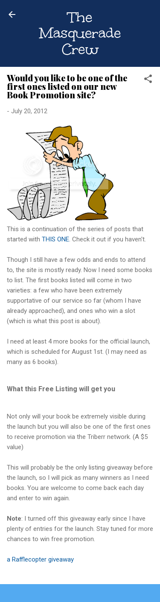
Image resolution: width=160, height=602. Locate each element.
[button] (148, 80)
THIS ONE (55, 239)
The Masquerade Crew (80, 33)
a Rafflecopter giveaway (40, 559)
